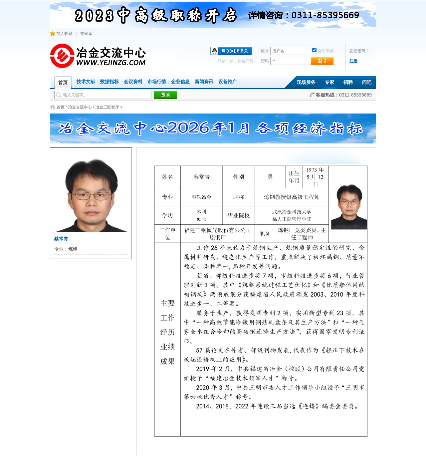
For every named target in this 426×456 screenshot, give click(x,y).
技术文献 (86, 81)
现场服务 (306, 82)
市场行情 (156, 81)
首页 (61, 107)
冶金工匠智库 (107, 107)
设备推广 (227, 81)
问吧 (366, 82)
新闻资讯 (204, 81)
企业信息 (180, 81)
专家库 (86, 33)
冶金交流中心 (80, 107)
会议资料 (133, 81)
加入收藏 (61, 33)
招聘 (348, 82)
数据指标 (109, 81)
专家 (329, 82)
